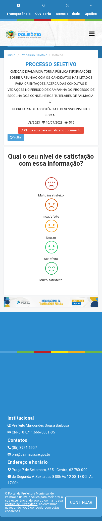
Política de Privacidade (21, 504)
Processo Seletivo (34, 55)
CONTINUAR (81, 502)
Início (12, 55)
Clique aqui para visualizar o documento (51, 130)
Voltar (16, 137)
